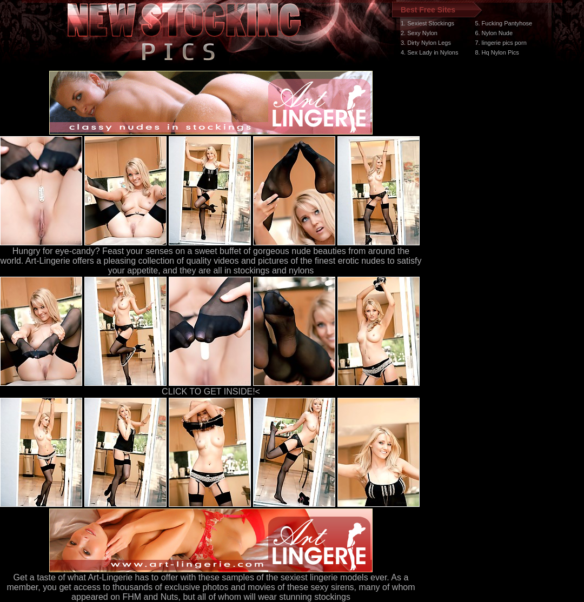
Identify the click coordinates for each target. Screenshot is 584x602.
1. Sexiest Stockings (427, 23)
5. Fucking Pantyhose (503, 23)
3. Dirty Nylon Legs (426, 42)
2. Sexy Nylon (419, 33)
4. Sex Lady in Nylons (429, 52)
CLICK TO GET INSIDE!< (211, 391)
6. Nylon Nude (494, 33)
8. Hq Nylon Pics (497, 52)
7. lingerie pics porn (500, 42)
